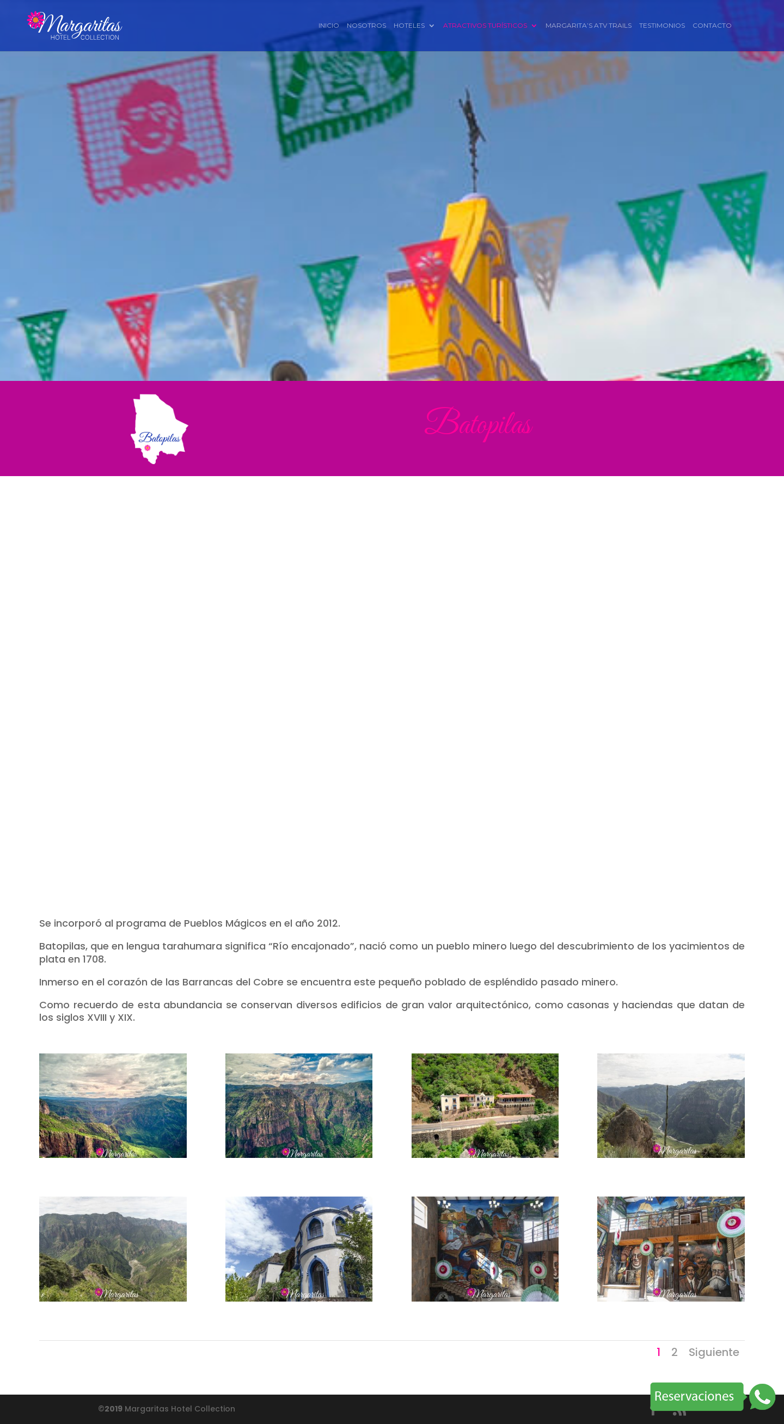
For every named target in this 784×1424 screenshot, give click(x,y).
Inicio (328, 25)
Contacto (712, 25)
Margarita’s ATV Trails (589, 25)
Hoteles (409, 25)
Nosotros (366, 25)
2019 (113, 1408)
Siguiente (714, 1352)
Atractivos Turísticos (485, 25)
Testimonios (662, 25)
